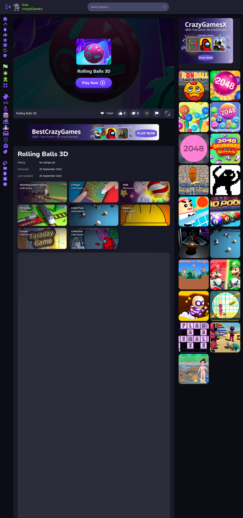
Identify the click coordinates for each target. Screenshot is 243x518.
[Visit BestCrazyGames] (94, 131)
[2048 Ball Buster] (193, 117)
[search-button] (165, 7)
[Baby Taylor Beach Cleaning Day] (193, 369)
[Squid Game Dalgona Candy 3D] (225, 337)
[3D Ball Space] (193, 243)
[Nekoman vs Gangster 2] (193, 274)
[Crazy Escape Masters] (193, 306)
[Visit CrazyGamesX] (209, 40)
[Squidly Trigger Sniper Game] (225, 306)
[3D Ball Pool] (225, 211)
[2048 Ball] (225, 86)
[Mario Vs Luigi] (225, 274)
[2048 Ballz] (193, 149)
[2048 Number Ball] (225, 149)
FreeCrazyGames (27, 6)
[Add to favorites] (147, 112)
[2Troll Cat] (225, 180)
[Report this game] (157, 112)
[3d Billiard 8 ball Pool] (225, 243)
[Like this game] (121, 112)
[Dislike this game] (135, 112)
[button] (167, 113)
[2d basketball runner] (193, 180)
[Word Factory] (193, 337)
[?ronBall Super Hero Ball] (193, 86)
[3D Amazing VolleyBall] (193, 211)
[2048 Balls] (225, 117)
